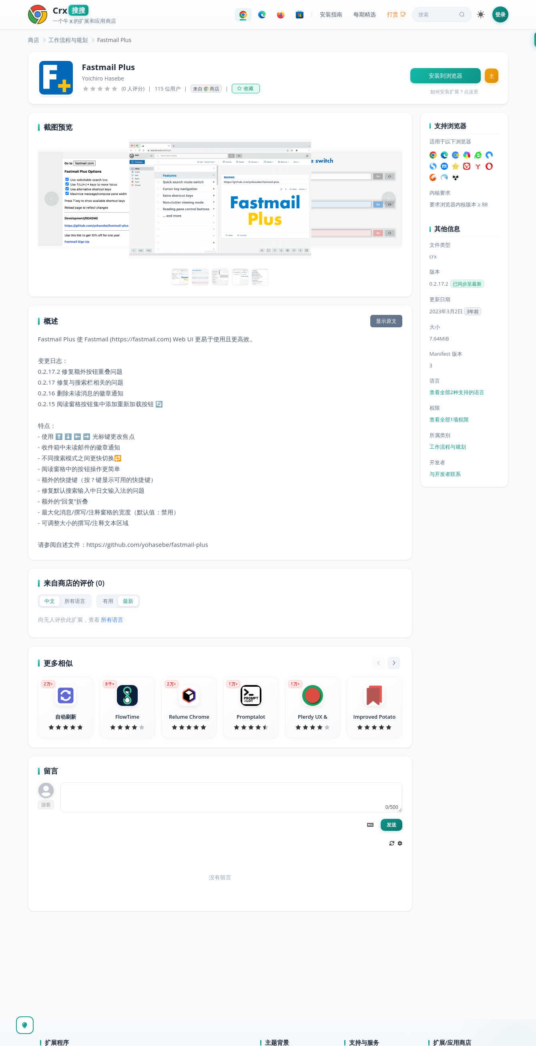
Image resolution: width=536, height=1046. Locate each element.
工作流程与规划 (68, 40)
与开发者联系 (445, 474)
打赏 (396, 14)
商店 (33, 40)
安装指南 (331, 14)
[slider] (100, 89)
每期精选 (364, 14)
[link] (33, 40)
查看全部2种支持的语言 (457, 392)
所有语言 (112, 619)
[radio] (50, 601)
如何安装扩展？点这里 (454, 91)
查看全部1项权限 (449, 419)
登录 (500, 14)
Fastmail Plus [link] (114, 40)
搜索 (442, 14)
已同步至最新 (467, 283)
